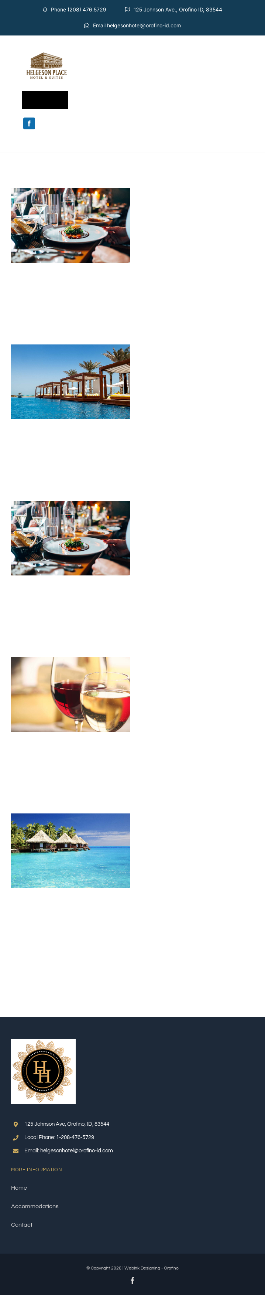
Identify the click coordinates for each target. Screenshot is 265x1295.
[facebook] (29, 123)
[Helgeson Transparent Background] (46, 46)
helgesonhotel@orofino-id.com (76, 1150)
